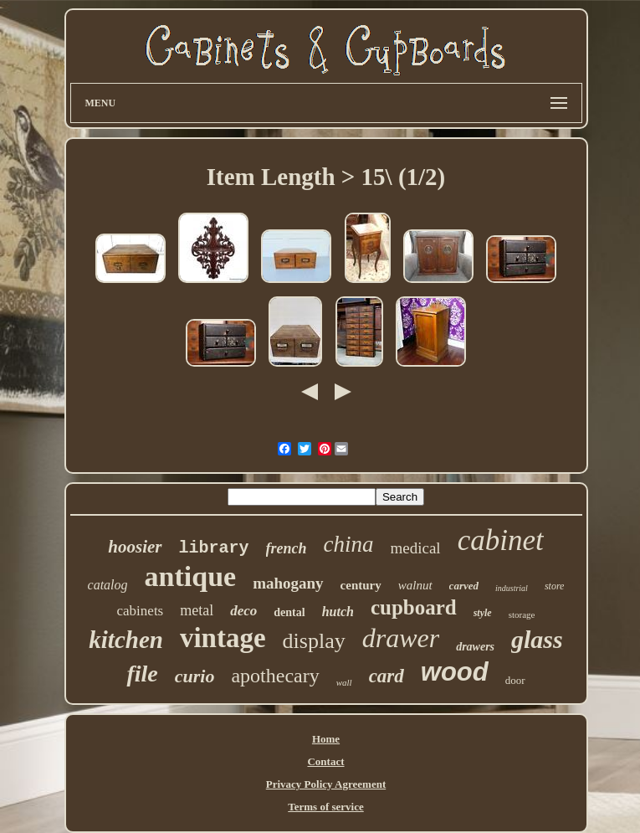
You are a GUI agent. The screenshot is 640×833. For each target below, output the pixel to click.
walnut (415, 585)
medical (416, 548)
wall (344, 682)
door (515, 680)
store (555, 586)
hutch (338, 611)
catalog (108, 585)
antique (191, 576)
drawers (475, 646)
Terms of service (326, 806)
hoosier (134, 547)
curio (195, 676)
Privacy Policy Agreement (326, 784)
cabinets (140, 611)
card (386, 676)
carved (464, 585)
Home (326, 739)
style (483, 613)
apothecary (275, 675)
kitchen (126, 639)
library (214, 548)
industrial (511, 588)
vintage (223, 638)
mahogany (288, 583)
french (286, 548)
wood (455, 671)
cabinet (501, 540)
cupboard (414, 607)
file (141, 673)
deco (243, 611)
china (349, 544)
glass (537, 639)
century (360, 585)
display (314, 641)
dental (289, 612)
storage (522, 614)
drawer (400, 638)
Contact (325, 761)
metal (196, 610)
